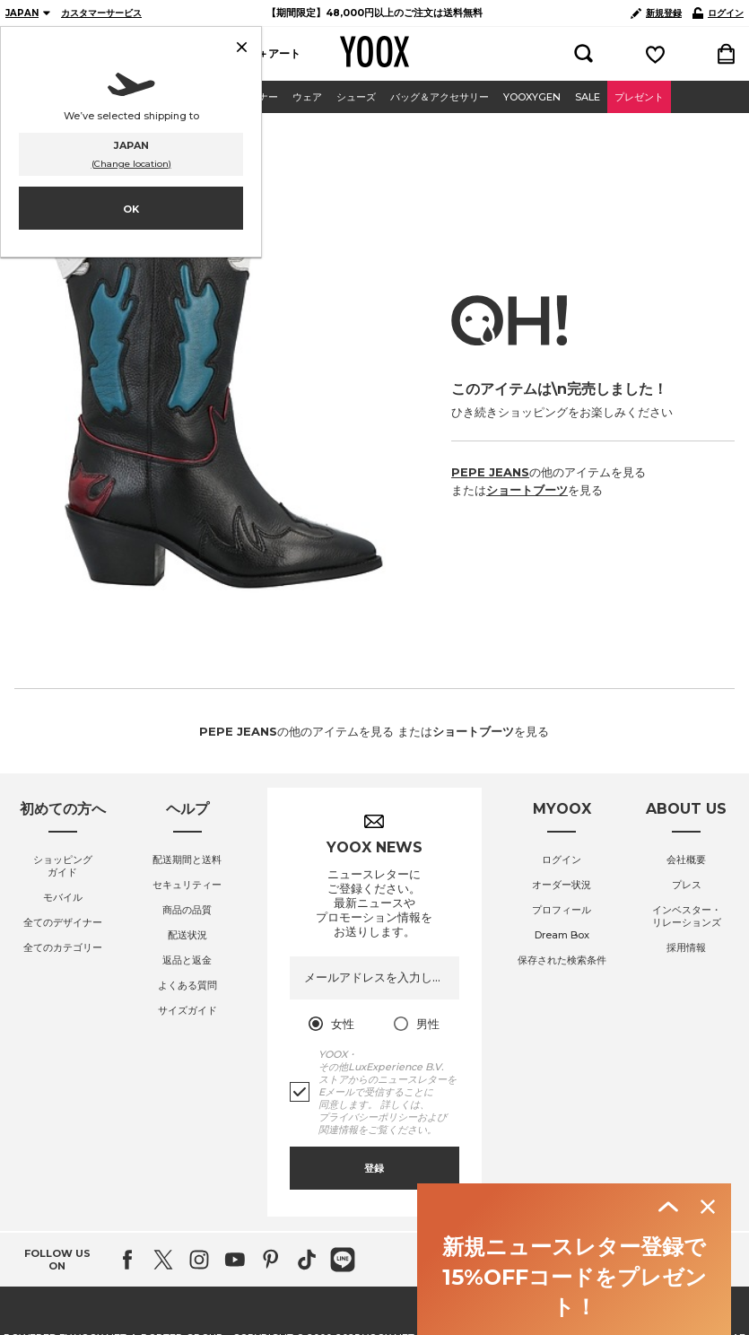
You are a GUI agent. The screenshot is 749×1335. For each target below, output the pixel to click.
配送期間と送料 (187, 1240)
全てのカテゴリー (62, 1328)
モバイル (63, 1277)
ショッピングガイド (62, 1246)
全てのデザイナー (62, 1302)
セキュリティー (187, 1265)
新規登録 (656, 13)
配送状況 (187, 1315)
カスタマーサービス (101, 13)
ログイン (718, 13)
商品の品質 (187, 1290)
